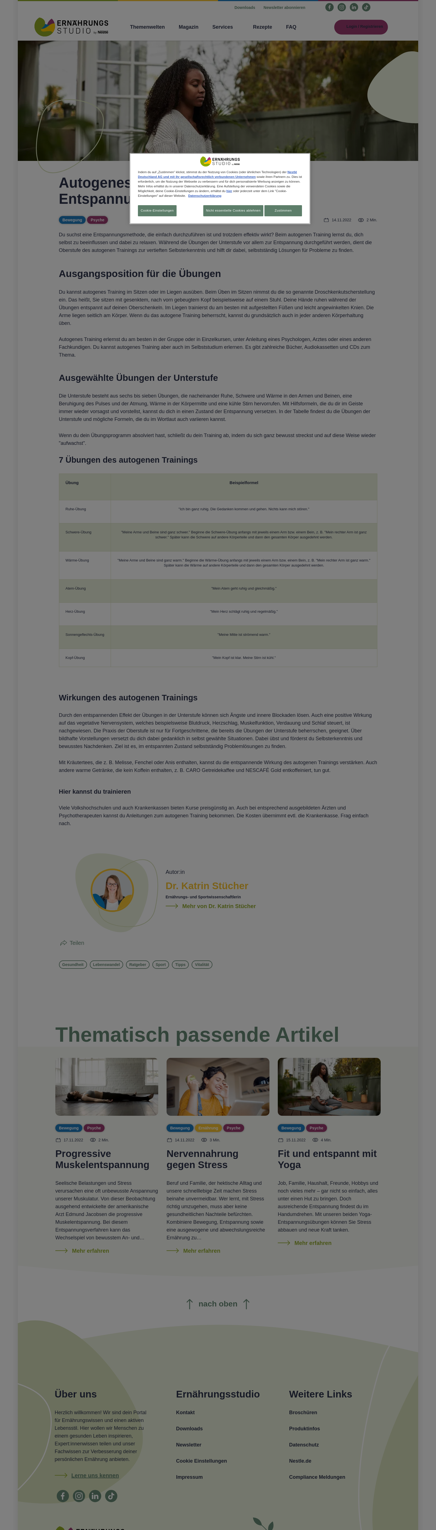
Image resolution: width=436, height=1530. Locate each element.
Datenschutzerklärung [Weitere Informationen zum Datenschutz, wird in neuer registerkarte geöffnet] (204, 195)
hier (229, 191)
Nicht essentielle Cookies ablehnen (230, 210)
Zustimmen (283, 210)
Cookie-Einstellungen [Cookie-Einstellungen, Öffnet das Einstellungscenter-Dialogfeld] (157, 210)
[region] (220, 189)
